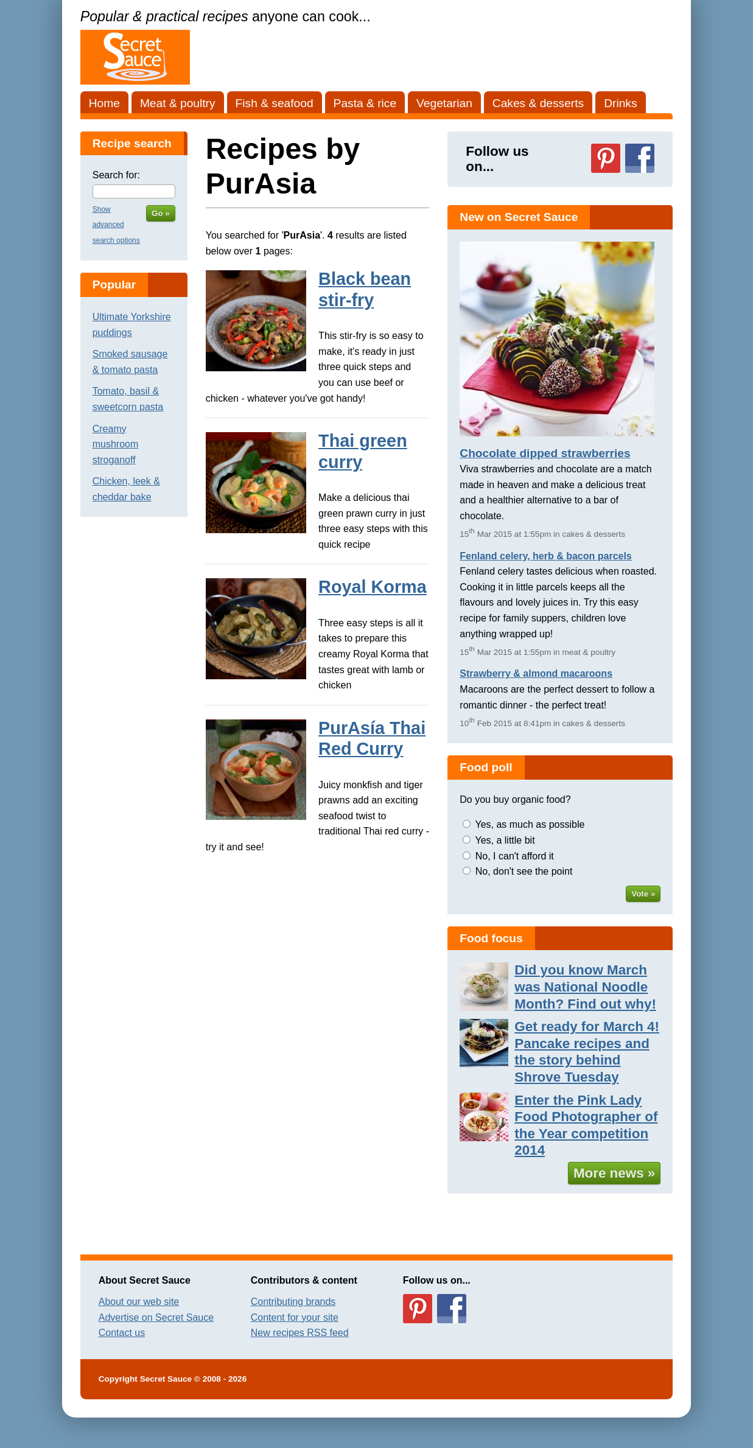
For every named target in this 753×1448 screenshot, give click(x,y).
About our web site (139, 1301)
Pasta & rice (365, 103)
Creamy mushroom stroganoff (116, 444)
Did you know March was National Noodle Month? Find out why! (585, 986)
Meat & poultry (177, 103)
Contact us (122, 1332)
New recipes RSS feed (300, 1332)
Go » (161, 213)
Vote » (643, 893)
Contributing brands (293, 1301)
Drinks (620, 103)
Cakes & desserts (538, 103)
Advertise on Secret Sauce (156, 1317)
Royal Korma (372, 586)
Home (104, 103)
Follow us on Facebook (639, 158)
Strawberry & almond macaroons (536, 673)
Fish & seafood (274, 103)
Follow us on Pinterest (605, 158)
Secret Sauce (166, 1378)
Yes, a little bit (504, 840)
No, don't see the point (524, 871)
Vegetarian (444, 103)
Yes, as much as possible (529, 824)
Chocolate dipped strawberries (545, 453)
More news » (614, 1173)
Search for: (116, 175)
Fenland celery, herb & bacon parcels (545, 556)
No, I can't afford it (514, 856)
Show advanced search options (116, 225)
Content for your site (294, 1317)
